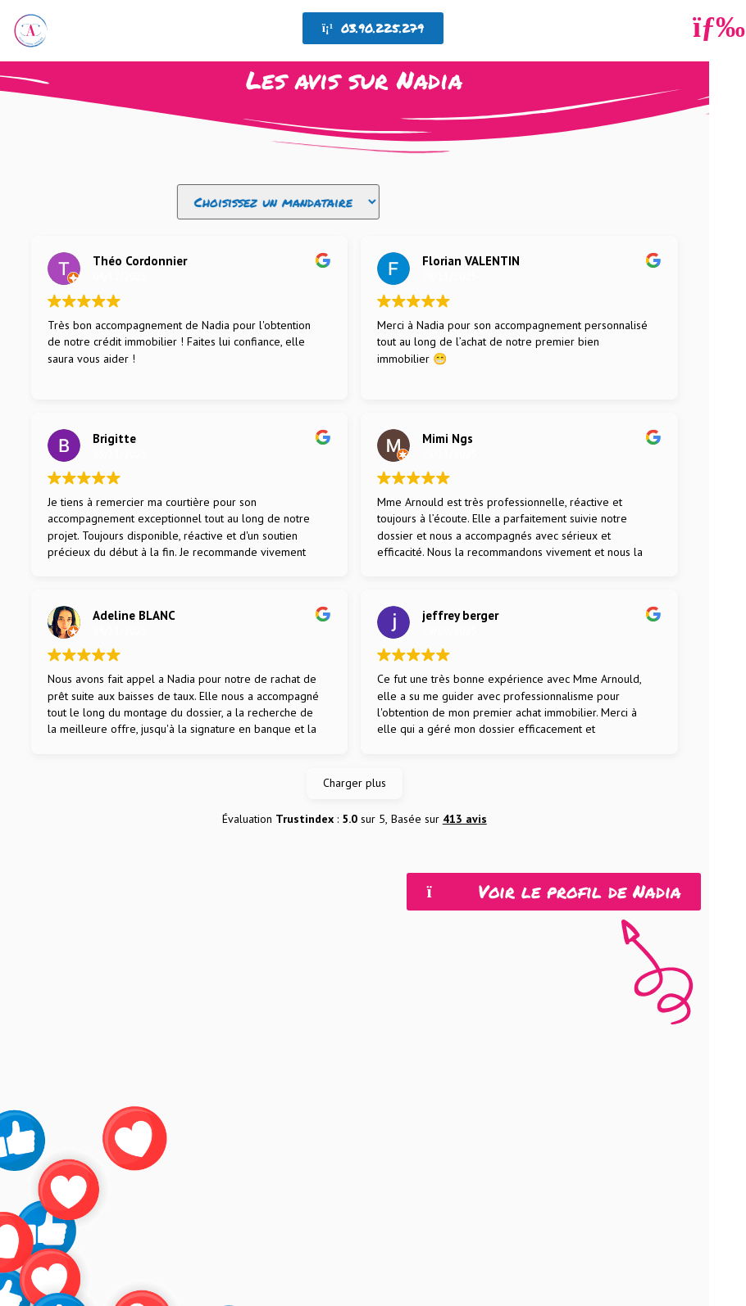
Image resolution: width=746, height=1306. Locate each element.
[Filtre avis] (278, 201)
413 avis (465, 849)
